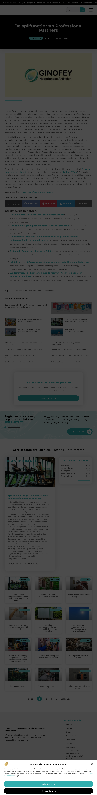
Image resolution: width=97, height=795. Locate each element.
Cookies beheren (48, 791)
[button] (92, 764)
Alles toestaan (48, 784)
